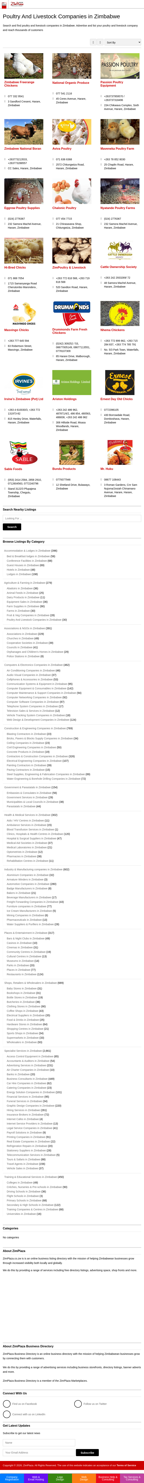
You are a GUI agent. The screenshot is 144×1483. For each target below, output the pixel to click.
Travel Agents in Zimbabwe (22, 1163)
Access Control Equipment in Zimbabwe (30, 1056)
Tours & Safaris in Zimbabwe (23, 1159)
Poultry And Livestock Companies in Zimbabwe (34, 619)
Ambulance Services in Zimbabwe (26, 825)
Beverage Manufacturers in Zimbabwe (29, 897)
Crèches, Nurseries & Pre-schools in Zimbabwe (34, 1187)
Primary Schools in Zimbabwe (24, 1200)
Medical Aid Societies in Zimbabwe (27, 842)
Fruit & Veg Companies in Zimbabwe (28, 615)
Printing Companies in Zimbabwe (26, 1137)
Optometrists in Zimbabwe (22, 851)
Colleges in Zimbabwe (20, 1182)
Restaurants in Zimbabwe (22, 974)
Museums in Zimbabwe (20, 960)
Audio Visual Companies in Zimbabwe (29, 674)
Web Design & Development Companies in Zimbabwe (38, 719)
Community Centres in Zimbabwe (26, 951)
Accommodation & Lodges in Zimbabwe (26, 550)
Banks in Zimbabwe (18, 1074)
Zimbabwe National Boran (22, 148)
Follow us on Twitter (90, 1404)
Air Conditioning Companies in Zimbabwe (31, 670)
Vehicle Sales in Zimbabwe (22, 1168)
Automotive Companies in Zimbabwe (28, 883)
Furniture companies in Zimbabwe (26, 906)
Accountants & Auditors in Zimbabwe (28, 1060)
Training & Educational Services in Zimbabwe (30, 1176)
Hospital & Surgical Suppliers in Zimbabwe (31, 838)
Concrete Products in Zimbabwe (25, 751)
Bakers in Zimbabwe (19, 892)
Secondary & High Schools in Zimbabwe (30, 1204)
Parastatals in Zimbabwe (21, 806)
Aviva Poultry (62, 148)
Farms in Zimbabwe (18, 610)
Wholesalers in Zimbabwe (22, 1042)
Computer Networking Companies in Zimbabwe (34, 697)
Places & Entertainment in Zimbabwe (25, 932)
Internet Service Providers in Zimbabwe (29, 1123)
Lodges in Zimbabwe (19, 574)
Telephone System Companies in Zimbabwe (32, 706)
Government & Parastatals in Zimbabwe (27, 787)
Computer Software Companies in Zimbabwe (33, 701)
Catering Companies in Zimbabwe (26, 1087)
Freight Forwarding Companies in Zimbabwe (32, 901)
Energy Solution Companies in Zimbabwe (31, 1092)
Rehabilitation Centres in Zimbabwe (27, 860)
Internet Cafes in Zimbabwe (23, 1119)
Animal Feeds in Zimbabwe (22, 592)
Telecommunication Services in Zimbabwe (31, 1154)
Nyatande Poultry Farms (117, 208)
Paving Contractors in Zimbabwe (26, 769)
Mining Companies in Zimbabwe (25, 915)
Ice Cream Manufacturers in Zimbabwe (29, 910)
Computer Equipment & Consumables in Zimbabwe (36, 688)
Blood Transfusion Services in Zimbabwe (30, 829)
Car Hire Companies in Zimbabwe (26, 1083)
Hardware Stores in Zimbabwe (24, 1024)
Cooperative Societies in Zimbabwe (27, 642)
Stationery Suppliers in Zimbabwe (26, 1150)
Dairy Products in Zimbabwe (23, 597)
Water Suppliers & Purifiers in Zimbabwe (30, 924)
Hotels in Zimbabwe (18, 569)
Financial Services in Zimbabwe (25, 1096)
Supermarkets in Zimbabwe (23, 1037)
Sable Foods (13, 469)
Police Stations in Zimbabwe (23, 656)
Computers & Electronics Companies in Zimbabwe (33, 664)
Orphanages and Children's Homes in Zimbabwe (35, 651)
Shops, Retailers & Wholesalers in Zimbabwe (30, 982)
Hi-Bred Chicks (15, 267)
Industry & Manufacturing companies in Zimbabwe (32, 869)
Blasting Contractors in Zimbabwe (26, 733)
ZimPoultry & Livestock (69, 267)
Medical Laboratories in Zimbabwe (27, 847)
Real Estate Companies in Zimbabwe (28, 1141)
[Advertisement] (72, 1311)
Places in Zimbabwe (18, 969)
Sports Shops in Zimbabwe (22, 1033)
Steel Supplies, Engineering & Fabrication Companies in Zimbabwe (46, 774)
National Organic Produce (70, 82)
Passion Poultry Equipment (111, 84)
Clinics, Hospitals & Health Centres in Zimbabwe (35, 833)
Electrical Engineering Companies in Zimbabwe (34, 760)
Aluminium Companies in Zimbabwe (28, 875)
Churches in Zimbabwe (20, 638)
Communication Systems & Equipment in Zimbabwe (37, 683)
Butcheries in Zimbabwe (21, 1001)
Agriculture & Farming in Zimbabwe (24, 582)
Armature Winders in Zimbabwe (25, 879)
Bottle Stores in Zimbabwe (22, 997)
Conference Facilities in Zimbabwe (27, 560)
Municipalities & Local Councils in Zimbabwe (32, 801)
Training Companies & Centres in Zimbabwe (32, 1209)
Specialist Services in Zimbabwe (22, 1050)
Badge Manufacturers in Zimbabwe (27, 888)
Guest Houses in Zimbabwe (23, 565)
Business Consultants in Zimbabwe (27, 1078)
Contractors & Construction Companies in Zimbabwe (37, 756)
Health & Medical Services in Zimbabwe (27, 814)
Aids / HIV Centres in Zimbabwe (25, 820)
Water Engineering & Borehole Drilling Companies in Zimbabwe (43, 778)
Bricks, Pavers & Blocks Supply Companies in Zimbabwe (40, 738)
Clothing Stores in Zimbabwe (23, 1006)
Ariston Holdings (64, 399)
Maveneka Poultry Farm (117, 148)
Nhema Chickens (112, 330)
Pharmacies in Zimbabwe (21, 856)
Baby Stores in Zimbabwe (22, 988)
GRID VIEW (93, 42)
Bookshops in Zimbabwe (21, 992)
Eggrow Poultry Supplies (22, 208)
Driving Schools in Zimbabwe (24, 1191)
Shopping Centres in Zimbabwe (25, 1028)
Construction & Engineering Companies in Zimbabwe (34, 728)
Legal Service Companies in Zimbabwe (29, 1128)
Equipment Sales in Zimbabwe (24, 601)
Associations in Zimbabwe (22, 633)
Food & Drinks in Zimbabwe (23, 1019)
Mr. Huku (106, 468)
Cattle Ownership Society (118, 267)
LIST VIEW (100, 42)
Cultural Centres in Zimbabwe (24, 956)
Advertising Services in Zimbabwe (26, 1065)
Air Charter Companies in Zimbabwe (28, 1069)
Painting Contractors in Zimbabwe (26, 765)
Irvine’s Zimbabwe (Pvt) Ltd (23, 399)
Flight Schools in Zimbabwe (23, 1195)
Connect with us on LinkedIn (24, 1414)
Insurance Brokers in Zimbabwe (25, 1114)
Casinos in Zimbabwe (19, 942)
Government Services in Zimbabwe (27, 797)
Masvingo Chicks (16, 330)
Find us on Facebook (20, 1404)
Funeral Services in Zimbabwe (24, 1101)
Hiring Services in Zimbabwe (23, 1110)
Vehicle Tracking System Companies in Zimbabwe (36, 715)
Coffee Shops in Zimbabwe (22, 1010)
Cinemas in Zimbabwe (20, 947)
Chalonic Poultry (64, 208)
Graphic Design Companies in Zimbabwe (30, 1105)
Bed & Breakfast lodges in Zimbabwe (28, 556)
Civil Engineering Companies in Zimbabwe (31, 747)
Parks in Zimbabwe (18, 965)
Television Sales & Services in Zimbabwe (30, 710)
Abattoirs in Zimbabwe (20, 588)
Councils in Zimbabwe (19, 647)
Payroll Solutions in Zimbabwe (24, 1132)
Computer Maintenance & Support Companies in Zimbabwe (41, 692)
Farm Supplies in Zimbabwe (23, 606)
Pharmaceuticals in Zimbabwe (24, 919)
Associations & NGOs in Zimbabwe (24, 628)
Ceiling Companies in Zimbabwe (25, 742)
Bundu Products (64, 468)
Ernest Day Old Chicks (116, 399)
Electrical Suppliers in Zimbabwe (26, 1015)
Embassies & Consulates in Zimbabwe (29, 792)
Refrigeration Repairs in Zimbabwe (27, 1145)
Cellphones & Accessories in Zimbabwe (30, 679)
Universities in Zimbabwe (21, 1213)
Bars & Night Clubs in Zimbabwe (26, 938)
